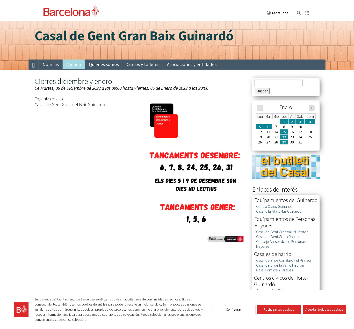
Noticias (51, 64)
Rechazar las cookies (279, 309)
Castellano (277, 13)
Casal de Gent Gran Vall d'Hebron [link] (282, 231)
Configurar (233, 309)
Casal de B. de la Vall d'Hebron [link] (280, 265)
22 (284, 137)
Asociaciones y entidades (192, 64)
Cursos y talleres (143, 64)
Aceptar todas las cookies (324, 309)
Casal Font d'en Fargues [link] (274, 270)
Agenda (73, 64)
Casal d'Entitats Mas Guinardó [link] (279, 211)
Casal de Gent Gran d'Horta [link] (277, 236)
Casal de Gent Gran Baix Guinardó (134, 35)
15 (284, 131)
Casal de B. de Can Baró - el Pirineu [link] (283, 260)
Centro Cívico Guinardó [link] (274, 206)
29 (284, 142)
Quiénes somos (104, 64)
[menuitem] (34, 64)
